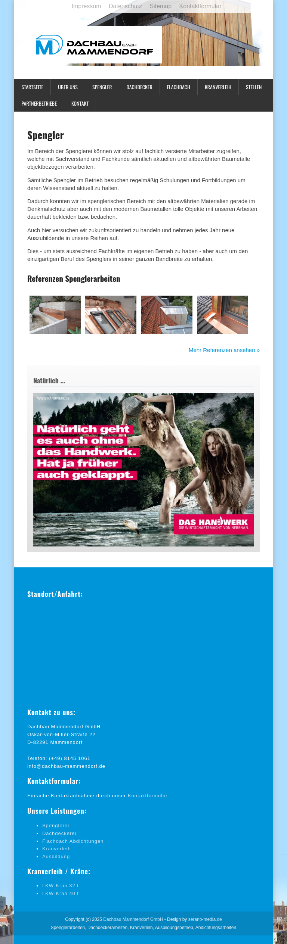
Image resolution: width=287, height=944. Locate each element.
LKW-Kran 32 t (60, 885)
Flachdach (178, 87)
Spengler (102, 87)
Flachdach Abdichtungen (73, 841)
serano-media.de (205, 919)
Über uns (68, 87)
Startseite (32, 87)
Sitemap (160, 6)
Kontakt (80, 103)
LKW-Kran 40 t (60, 893)
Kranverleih (218, 87)
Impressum (86, 6)
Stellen (254, 87)
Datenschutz (125, 6)
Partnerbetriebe (38, 103)
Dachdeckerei (59, 833)
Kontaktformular (200, 6)
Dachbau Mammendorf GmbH (133, 919)
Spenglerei (55, 825)
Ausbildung (56, 856)
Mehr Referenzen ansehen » (224, 350)
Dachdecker (139, 87)
